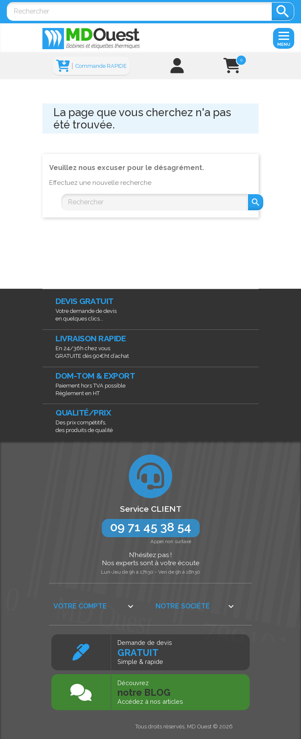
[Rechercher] (139, 11)
